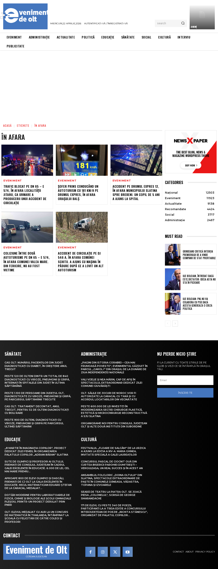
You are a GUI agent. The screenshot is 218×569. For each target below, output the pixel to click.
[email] (185, 380)
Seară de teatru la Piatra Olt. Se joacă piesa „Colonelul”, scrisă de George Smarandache (111, 495)
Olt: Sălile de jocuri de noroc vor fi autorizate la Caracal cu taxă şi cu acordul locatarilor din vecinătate (109, 396)
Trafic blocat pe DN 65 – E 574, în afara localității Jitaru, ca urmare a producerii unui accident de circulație (24, 194)
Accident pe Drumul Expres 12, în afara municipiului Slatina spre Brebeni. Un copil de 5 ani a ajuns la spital (136, 192)
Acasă (7, 125)
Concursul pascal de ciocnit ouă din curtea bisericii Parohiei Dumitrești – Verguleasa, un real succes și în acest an (112, 465)
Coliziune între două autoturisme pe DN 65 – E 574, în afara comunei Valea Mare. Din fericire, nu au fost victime (26, 261)
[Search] (183, 23)
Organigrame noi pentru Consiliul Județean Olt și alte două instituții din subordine (114, 425)
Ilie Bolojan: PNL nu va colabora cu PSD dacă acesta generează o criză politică (197, 304)
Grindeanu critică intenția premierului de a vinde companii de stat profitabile (199, 255)
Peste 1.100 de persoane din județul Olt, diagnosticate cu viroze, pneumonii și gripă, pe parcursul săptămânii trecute (38, 396)
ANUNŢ (194, 26)
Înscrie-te (185, 392)
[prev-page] (168, 324)
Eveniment (12, 180)
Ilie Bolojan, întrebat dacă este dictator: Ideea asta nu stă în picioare (199, 279)
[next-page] (175, 324)
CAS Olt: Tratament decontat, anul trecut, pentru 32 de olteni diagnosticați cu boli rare (37, 410)
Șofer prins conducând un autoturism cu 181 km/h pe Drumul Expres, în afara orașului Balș (78, 192)
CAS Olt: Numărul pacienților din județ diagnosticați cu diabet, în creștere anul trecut (36, 366)
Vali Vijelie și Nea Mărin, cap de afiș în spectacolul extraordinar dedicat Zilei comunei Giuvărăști (111, 383)
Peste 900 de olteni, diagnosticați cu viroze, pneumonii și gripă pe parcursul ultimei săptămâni (34, 423)
